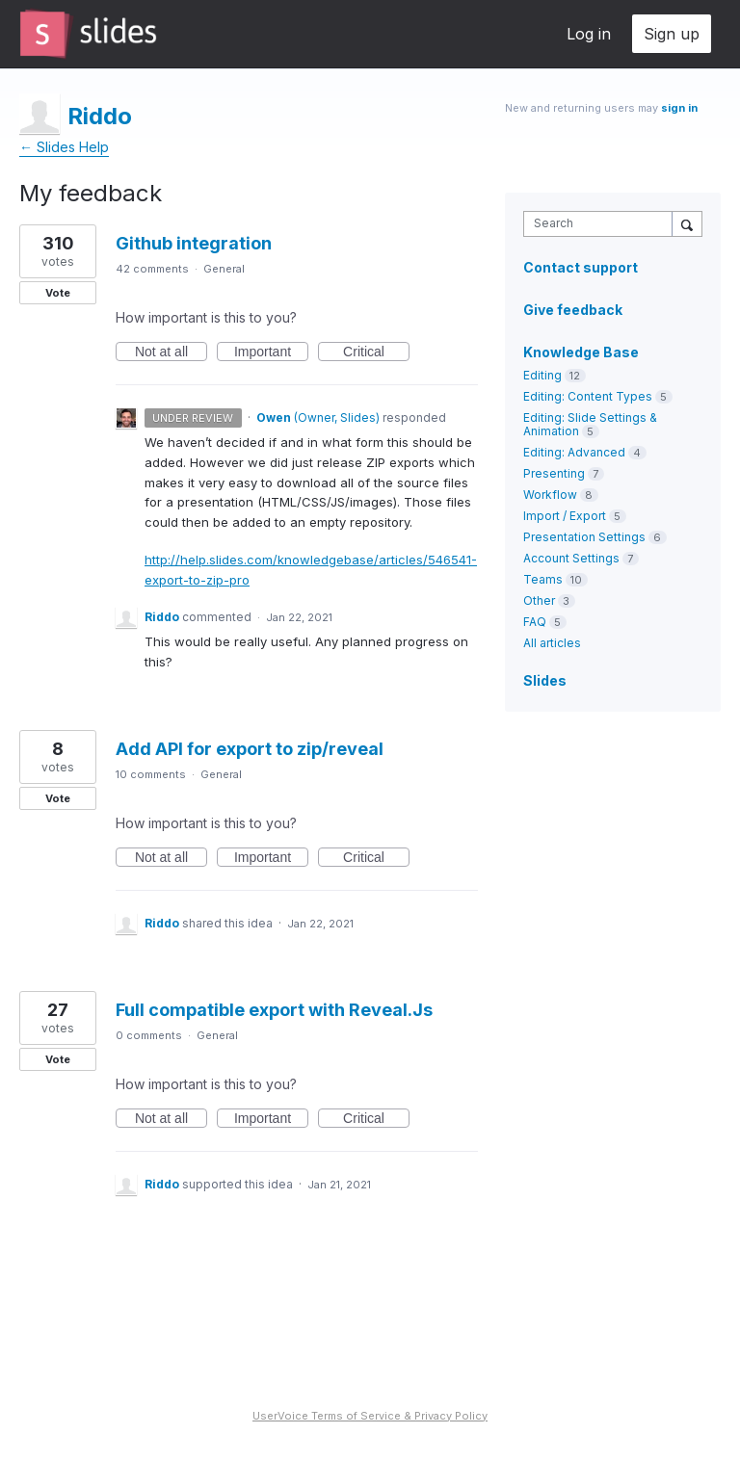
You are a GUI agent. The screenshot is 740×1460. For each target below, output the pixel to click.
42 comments (152, 268)
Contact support (580, 267)
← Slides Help (64, 147)
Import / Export (564, 515)
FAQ (534, 621)
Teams (543, 579)
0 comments (149, 1035)
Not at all (171, 352)
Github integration (194, 243)
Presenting (554, 473)
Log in (589, 33)
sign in (679, 108)
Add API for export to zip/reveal (249, 749)
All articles (552, 643)
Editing (542, 375)
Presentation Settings (584, 537)
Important (271, 352)
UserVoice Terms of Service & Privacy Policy (370, 1415)
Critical (376, 352)
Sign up (672, 33)
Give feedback (572, 309)
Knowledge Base (581, 352)
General (224, 268)
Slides (545, 680)
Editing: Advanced (574, 452)
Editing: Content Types (587, 396)
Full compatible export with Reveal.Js (274, 1010)
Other (539, 600)
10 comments (151, 774)
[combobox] (602, 224)
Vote (57, 293)
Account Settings (571, 558)
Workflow (550, 494)
